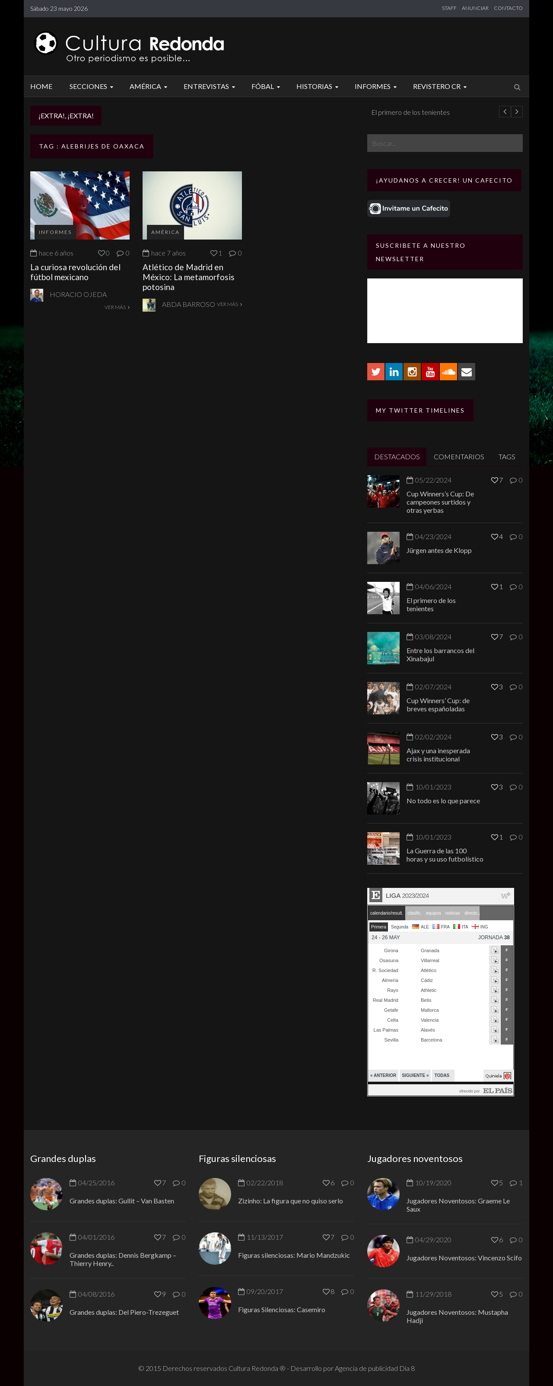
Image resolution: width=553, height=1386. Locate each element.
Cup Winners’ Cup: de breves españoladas (438, 704)
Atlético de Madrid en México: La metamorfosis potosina (189, 277)
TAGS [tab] (507, 456)
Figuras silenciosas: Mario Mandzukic (294, 1255)
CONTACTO (508, 8)
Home (41, 86)
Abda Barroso (188, 304)
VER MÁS (117, 307)
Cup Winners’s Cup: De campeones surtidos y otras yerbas (440, 501)
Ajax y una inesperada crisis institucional (438, 754)
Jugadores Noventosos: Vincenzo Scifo (464, 1257)
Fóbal (267, 86)
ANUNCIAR (475, 8)
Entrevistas (211, 86)
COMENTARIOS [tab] (459, 456)
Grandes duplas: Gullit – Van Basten (122, 1201)
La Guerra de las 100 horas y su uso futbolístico (445, 854)
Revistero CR (441, 86)
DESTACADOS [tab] (397, 456)
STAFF (449, 8)
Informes (377, 86)
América (150, 86)
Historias (318, 86)
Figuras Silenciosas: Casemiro (281, 1309)
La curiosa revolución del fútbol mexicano (75, 272)
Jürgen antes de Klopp (147, 112)
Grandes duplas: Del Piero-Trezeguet (124, 1312)
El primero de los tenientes (431, 604)
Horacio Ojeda (78, 294)
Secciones (93, 86)
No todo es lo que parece (443, 800)
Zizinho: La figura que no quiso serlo (290, 1201)
